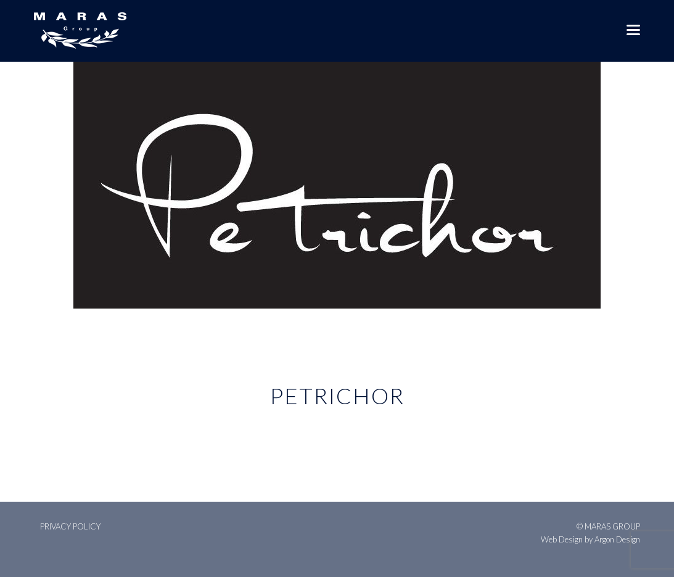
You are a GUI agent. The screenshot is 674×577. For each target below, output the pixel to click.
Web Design (562, 539)
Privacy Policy (70, 526)
